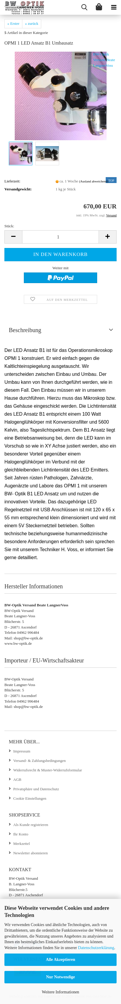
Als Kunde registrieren (30, 824)
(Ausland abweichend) (93, 181)
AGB (17, 779)
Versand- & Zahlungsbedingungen (39, 760)
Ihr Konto (20, 834)
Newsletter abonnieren (30, 853)
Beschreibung (25, 330)
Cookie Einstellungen (29, 798)
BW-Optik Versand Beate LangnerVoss (104, 59)
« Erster (13, 23)
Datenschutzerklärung (96, 948)
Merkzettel (21, 843)
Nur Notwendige (60, 977)
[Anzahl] (60, 237)
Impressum (21, 751)
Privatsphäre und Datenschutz (36, 789)
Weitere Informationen (60, 992)
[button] (13, 237)
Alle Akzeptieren (60, 959)
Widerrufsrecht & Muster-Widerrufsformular (47, 770)
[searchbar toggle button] (84, 7)
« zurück (31, 23)
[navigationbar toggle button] (113, 7)
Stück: (9, 226)
